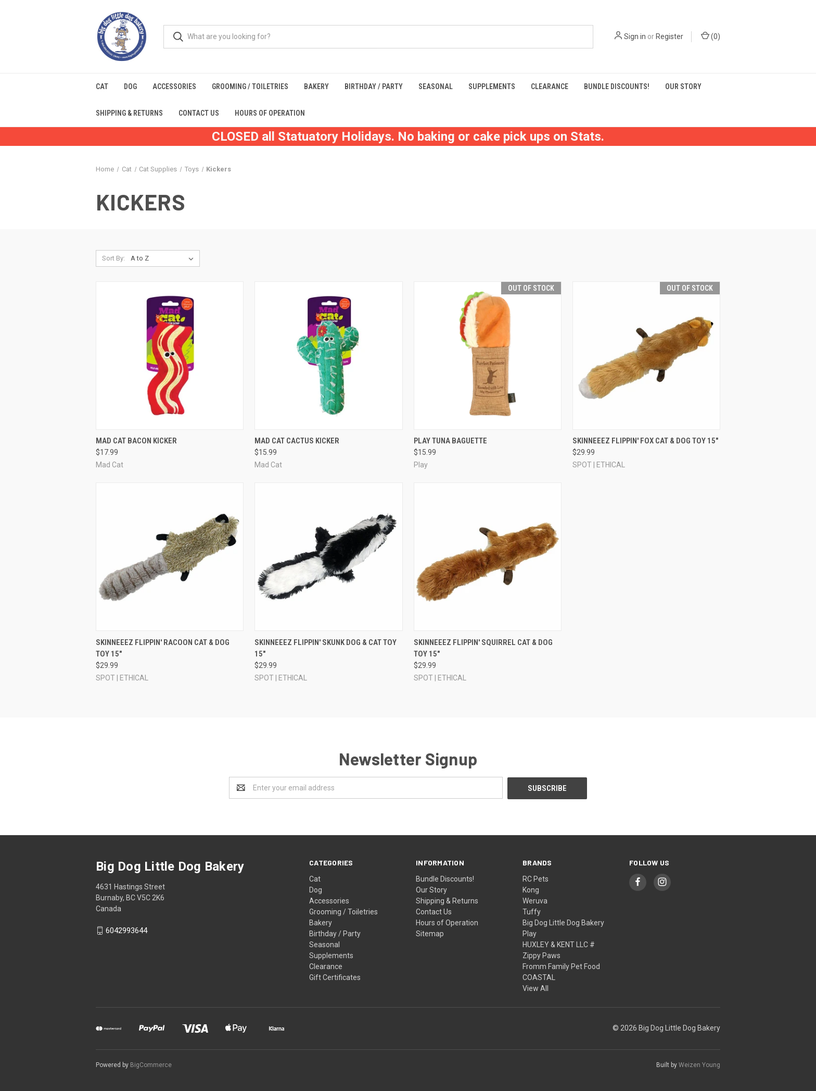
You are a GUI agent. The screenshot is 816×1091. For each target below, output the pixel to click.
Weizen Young (699, 1064)
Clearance (549, 86)
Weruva (534, 900)
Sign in (635, 36)
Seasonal (435, 86)
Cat (102, 86)
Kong (530, 889)
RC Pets (535, 878)
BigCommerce (151, 1064)
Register (669, 36)
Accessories (174, 86)
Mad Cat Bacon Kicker (136, 440)
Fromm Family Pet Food (561, 966)
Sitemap (430, 933)
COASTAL (538, 977)
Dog (130, 86)
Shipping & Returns (129, 113)
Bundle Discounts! (616, 86)
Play (529, 933)
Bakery (316, 86)
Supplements (491, 86)
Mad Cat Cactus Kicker (296, 440)
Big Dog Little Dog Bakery (563, 922)
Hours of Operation (270, 113)
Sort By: (113, 258)
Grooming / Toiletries (250, 86)
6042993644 (126, 930)
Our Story (683, 86)
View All (535, 988)
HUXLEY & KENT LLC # (558, 944)
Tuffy (531, 911)
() (710, 36)
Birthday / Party (374, 86)
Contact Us (198, 113)
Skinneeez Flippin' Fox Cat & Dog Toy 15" (645, 440)
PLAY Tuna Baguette (450, 440)
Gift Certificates (335, 977)
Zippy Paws (541, 955)
